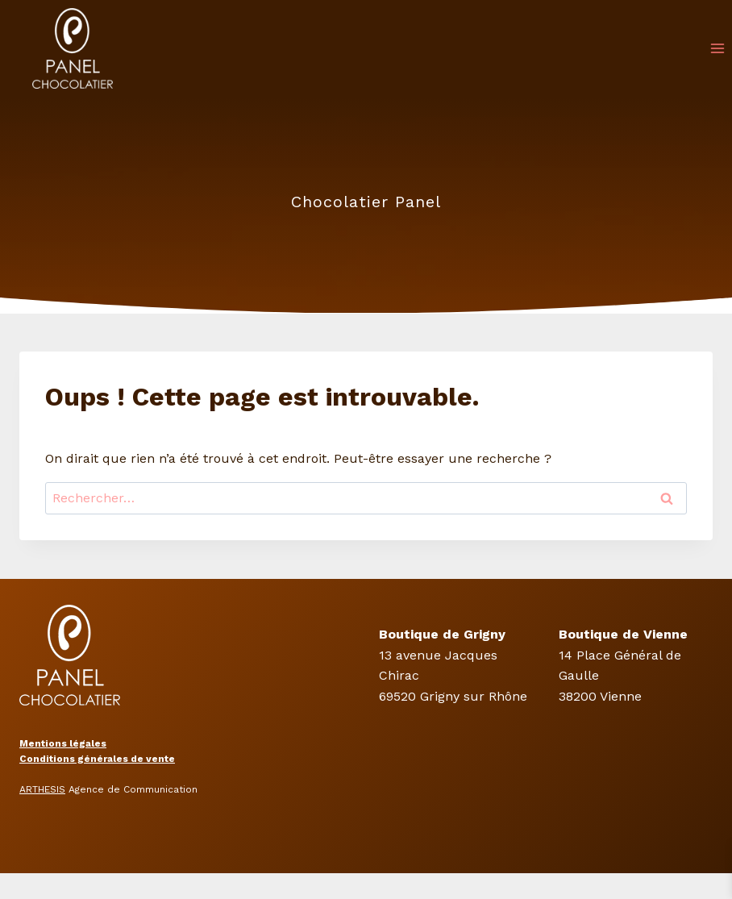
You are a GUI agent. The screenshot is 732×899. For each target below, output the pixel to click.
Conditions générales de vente (97, 758)
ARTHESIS (42, 789)
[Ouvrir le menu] (717, 47)
